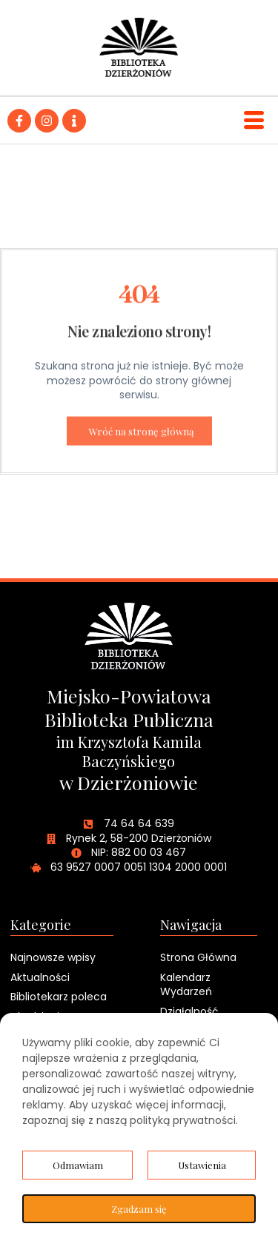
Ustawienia (202, 1165)
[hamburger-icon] (254, 120)
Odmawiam (78, 1165)
